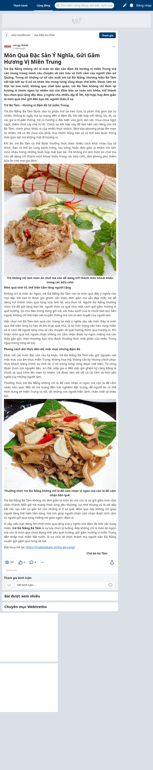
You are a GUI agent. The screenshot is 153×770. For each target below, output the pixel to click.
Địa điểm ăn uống (45, 35)
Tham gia (107, 35)
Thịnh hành (21, 5)
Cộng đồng (43, 5)
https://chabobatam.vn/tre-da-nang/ (50, 547)
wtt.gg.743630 (20, 45)
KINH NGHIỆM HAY (20, 35)
